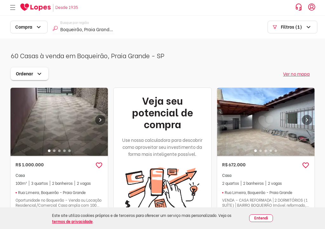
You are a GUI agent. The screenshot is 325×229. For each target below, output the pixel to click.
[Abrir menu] (12, 7)
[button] (99, 165)
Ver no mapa (296, 73)
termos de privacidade (72, 221)
